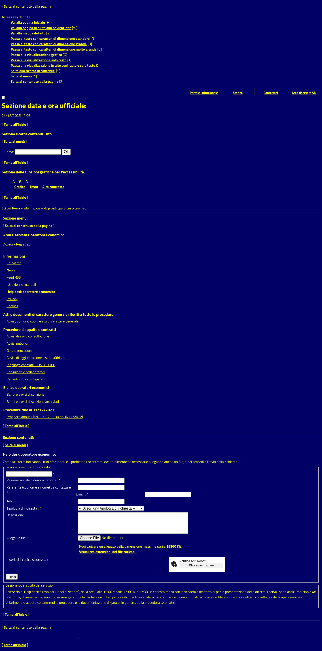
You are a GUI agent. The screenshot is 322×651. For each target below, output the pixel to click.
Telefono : (13, 501)
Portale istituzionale (204, 92)
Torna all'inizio (15, 124)
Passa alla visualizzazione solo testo (38, 60)
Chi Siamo (13, 263)
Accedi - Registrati (17, 244)
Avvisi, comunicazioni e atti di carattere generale (42, 321)
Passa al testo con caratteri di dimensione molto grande (54, 49)
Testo (34, 186)
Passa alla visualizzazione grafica (36, 54)
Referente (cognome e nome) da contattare (38, 487)
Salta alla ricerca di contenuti (33, 70)
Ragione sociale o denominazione (31, 480)
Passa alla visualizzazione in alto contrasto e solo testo (53, 65)
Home (16, 208)
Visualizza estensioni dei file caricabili (108, 551)
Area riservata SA (304, 92)
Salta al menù (21, 76)
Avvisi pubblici (17, 343)
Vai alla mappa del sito (28, 33)
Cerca (9, 151)
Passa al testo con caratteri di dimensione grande (49, 44)
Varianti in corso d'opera (24, 379)
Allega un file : (16, 537)
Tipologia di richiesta (21, 508)
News (10, 270)
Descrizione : (15, 515)
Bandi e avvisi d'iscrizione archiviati (32, 401)
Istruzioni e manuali (21, 284)
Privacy (11, 298)
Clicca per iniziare (201, 565)
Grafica (19, 186)
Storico (238, 92)
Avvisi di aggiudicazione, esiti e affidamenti (38, 357)
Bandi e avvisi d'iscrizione (25, 394)
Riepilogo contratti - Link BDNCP (30, 364)
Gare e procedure (19, 350)
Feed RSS (13, 277)
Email (80, 494)
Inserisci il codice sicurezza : (27, 559)
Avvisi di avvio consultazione (27, 336)
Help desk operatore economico (30, 291)
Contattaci (271, 92)
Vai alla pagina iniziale (28, 22)
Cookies (12, 306)
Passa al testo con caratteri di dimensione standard (50, 38)
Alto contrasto (53, 186)
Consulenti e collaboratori (25, 372)
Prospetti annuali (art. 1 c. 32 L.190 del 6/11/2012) (44, 416)
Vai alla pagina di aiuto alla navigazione (41, 27)
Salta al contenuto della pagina (27, 6)
